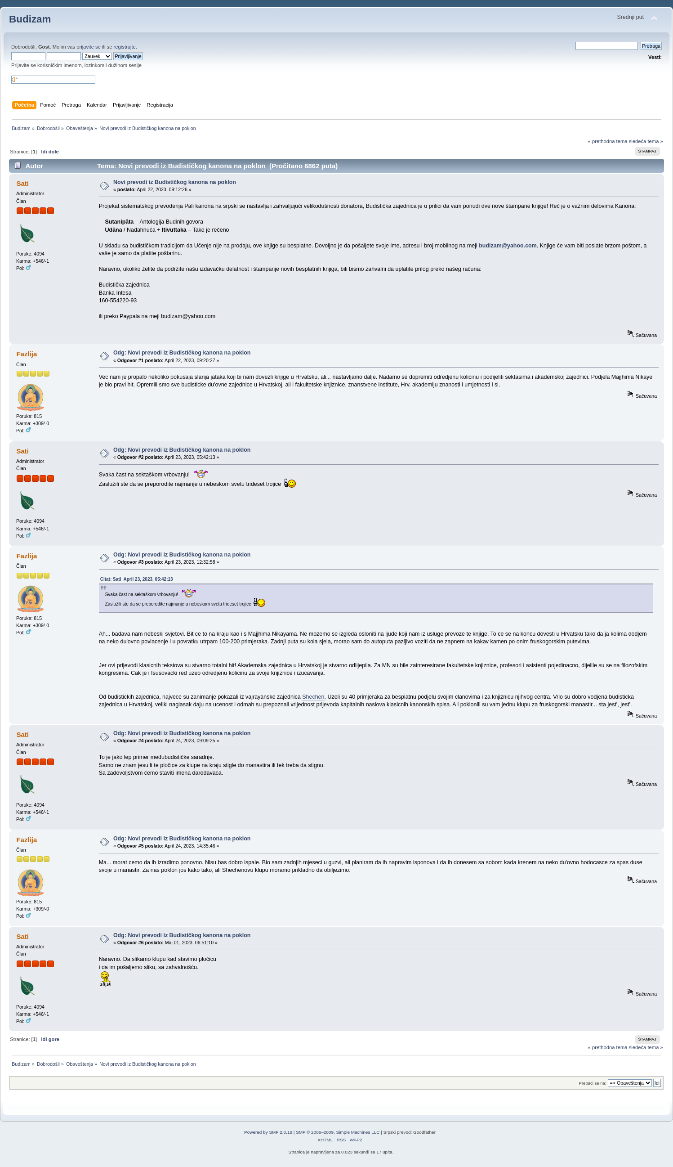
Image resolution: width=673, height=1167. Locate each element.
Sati (22, 183)
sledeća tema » (646, 141)
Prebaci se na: (592, 1083)
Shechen (313, 697)
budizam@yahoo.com (508, 245)
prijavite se (88, 46)
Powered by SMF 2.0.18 (268, 1132)
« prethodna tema (608, 141)
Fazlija (26, 354)
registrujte (125, 46)
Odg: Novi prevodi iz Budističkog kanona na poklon (182, 353)
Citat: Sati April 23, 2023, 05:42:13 (136, 579)
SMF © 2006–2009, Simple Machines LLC (337, 1132)
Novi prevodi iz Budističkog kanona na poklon (174, 182)
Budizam (30, 19)
